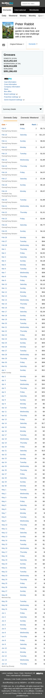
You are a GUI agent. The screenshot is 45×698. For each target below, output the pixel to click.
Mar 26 (4, 347)
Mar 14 (4, 300)
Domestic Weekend (29, 118)
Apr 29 (4, 482)
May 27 (4, 591)
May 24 (4, 579)
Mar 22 (4, 331)
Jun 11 (4, 652)
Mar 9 (4, 280)
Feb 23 (4, 219)
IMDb (32, 683)
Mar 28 (4, 355)
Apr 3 (4, 380)
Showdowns (26, 675)
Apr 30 (4, 486)
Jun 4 (4, 625)
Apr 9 (4, 404)
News (6, 89)
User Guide (16, 679)
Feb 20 (4, 200)
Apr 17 (4, 435)
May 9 (4, 521)
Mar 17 (4, 312)
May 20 (4, 564)
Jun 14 (4, 664)
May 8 (4, 517)
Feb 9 (4, 128)
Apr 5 (4, 388)
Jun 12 (4, 656)
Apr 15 (4, 427)
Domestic (7, 10)
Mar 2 (4, 253)
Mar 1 (4, 249)
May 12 (4, 533)
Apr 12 (4, 415)
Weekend (13, 16)
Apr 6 (4, 392)
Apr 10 (4, 408)
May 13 (4, 536)
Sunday (23, 141)
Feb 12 (4, 147)
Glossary (7, 679)
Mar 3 (4, 257)
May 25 (4, 583)
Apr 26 (4, 470)
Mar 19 (4, 319)
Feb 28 (4, 245)
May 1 (4, 490)
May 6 (4, 509)
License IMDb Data (29, 679)
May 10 (4, 525)
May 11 (4, 529)
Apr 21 (4, 451)
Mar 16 (4, 308)
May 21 (4, 568)
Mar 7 (4, 273)
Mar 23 (4, 335)
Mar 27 (4, 351)
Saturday (23, 135)
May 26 (4, 587)
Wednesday (24, 160)
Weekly (23, 16)
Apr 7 (4, 396)
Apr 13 (4, 419)
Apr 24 (4, 462)
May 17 (4, 552)
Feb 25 (4, 231)
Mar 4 (4, 261)
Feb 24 (4, 225)
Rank (34, 125)
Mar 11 (4, 288)
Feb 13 (4, 154)
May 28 (4, 595)
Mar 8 (4, 276)
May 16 (4, 548)
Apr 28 (4, 478)
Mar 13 (4, 296)
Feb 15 (4, 166)
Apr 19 (4, 443)
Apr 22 (4, 454)
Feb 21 (4, 206)
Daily (4, 16)
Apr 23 (4, 458)
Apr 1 (4, 370)
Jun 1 (4, 613)
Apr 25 (4, 466)
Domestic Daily (10, 118)
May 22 (4, 572)
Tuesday (23, 154)
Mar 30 (4, 362)
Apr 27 (4, 474)
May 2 (4, 494)
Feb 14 (4, 160)
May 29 (4, 601)
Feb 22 (4, 212)
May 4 (4, 501)
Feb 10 (4, 135)
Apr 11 (4, 412)
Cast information (10, 82)
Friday (22, 128)
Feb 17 (4, 179)
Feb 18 (4, 185)
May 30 (4, 605)
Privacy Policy (17, 693)
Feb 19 (4, 191)
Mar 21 (4, 327)
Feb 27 (4, 241)
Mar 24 (4, 339)
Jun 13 (4, 660)
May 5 (4, 505)
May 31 (4, 609)
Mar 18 (4, 315)
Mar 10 (4, 284)
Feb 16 (4, 172)
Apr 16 (4, 431)
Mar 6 (4, 269)
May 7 (4, 513)
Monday (23, 147)
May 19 (4, 560)
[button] (42, 3)
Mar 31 (4, 366)
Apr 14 (4, 423)
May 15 (4, 544)
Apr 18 (4, 439)
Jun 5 (4, 629)
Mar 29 (4, 358)
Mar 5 (4, 265)
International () (12, 63)
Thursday (23, 166)
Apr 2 (4, 376)
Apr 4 (4, 384)
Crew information (10, 84)
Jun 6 (4, 633)
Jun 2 (4, 617)
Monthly (32, 16)
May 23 (4, 576)
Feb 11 (4, 141)
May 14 (4, 540)
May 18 (4, 556)
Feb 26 (4, 237)
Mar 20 (4, 323)
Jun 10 (4, 648)
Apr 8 (4, 400)
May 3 (4, 497)
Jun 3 (4, 621)
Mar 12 (4, 292)
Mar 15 (4, 304)
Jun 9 (4, 644)
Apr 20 (4, 447)
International (20, 10)
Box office (7, 91)
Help (39, 679)
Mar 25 (4, 343)
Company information (12, 87)
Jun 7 (4, 636)
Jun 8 (4, 640)
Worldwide (34, 10)
